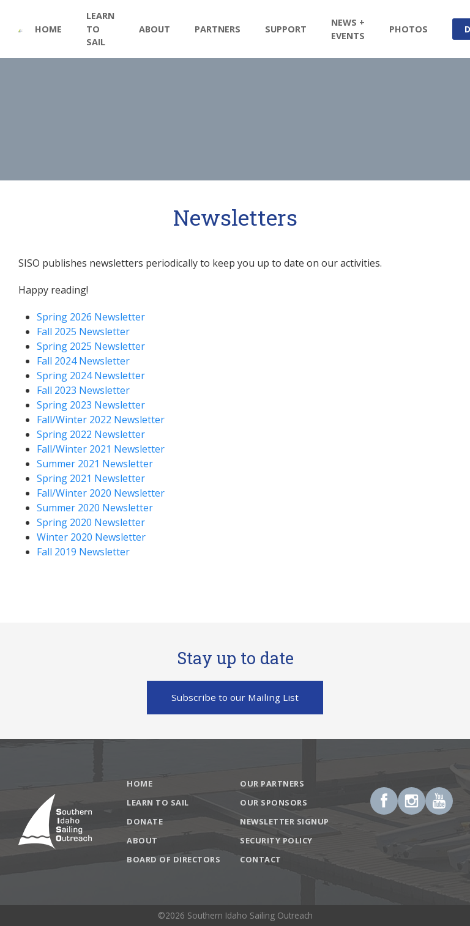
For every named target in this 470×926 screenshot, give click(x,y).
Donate (145, 821)
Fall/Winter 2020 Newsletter (101, 493)
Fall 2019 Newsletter (83, 551)
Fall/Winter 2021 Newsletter (101, 449)
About (142, 840)
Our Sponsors (273, 802)
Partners (218, 29)
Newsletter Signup (284, 821)
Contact (261, 859)
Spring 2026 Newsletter (91, 317)
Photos (408, 29)
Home (48, 29)
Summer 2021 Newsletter (95, 463)
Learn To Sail (100, 29)
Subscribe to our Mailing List (235, 697)
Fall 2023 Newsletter (83, 390)
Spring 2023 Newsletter (91, 405)
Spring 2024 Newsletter (91, 375)
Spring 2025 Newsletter (91, 346)
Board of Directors (173, 859)
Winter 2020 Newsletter (91, 537)
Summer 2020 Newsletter (95, 507)
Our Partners (272, 783)
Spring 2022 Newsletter (91, 434)
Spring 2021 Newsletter (91, 478)
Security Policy (276, 840)
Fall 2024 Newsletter (83, 361)
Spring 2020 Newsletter (91, 522)
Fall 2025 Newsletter (83, 331)
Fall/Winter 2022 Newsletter (101, 419)
